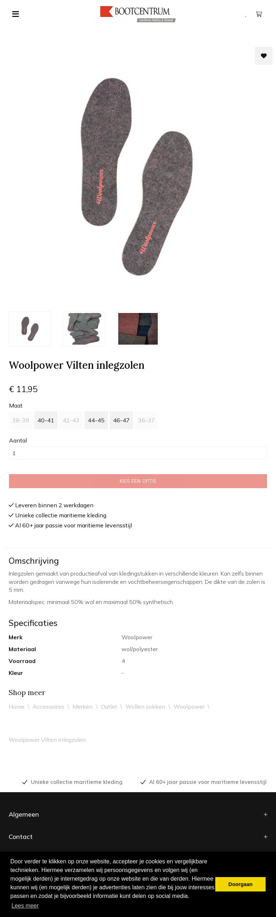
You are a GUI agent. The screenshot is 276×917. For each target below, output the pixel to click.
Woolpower (189, 706)
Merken (83, 706)
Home (16, 706)
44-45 (96, 420)
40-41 (45, 420)
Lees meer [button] (25, 906)
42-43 (71, 420)
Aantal (18, 440)
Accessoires (48, 706)
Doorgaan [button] (241, 884)
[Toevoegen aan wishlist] (264, 56)
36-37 (146, 420)
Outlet (109, 706)
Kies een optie (138, 481)
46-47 (121, 420)
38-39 (20, 420)
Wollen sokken (145, 706)
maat (16, 405)
